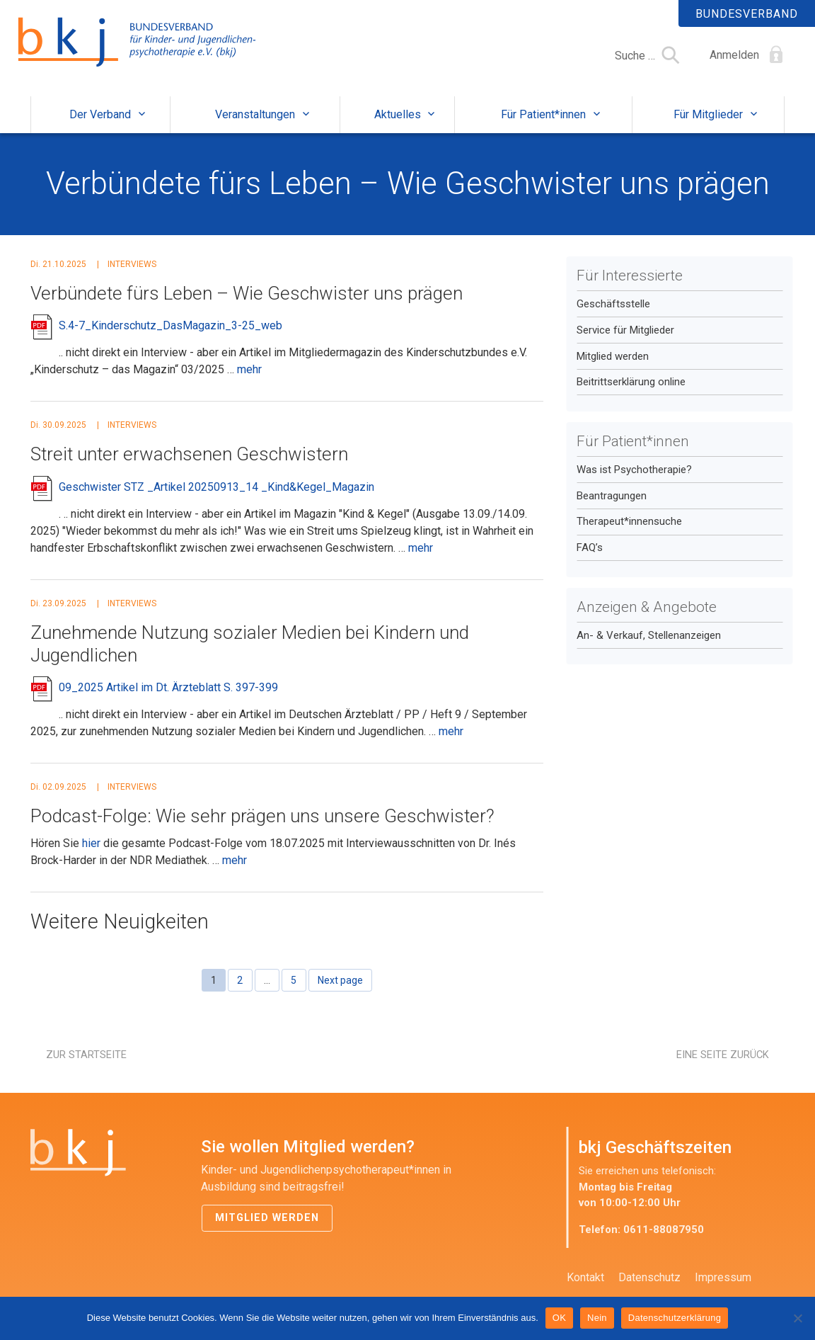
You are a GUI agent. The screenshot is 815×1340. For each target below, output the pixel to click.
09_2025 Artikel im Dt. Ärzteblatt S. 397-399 (168, 687)
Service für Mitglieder (625, 330)
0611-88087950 (663, 1229)
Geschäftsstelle (613, 303)
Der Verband (100, 114)
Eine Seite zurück (722, 1054)
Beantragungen (612, 495)
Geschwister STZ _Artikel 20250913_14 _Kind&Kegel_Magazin (216, 487)
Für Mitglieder (708, 114)
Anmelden (734, 55)
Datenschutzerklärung (674, 1317)
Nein (597, 1317)
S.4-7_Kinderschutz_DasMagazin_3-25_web (170, 325)
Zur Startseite (86, 1054)
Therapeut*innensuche (629, 521)
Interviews (132, 264)
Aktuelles (397, 114)
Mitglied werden (613, 356)
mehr (249, 369)
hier (91, 843)
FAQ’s (590, 547)
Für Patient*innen (543, 114)
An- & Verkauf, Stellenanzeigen (649, 635)
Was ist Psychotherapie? (634, 469)
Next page (340, 980)
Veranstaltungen (255, 114)
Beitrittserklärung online (631, 381)
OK (559, 1317)
